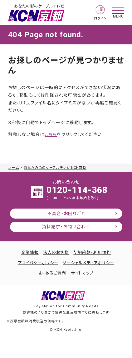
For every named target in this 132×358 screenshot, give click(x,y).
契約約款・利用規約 (92, 252)
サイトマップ (82, 273)
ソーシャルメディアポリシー (88, 262)
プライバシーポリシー (38, 262)
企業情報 (30, 252)
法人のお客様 (56, 252)
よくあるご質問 (52, 273)
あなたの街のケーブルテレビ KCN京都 (55, 168)
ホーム (13, 168)
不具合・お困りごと (66, 213)
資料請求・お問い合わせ (66, 226)
